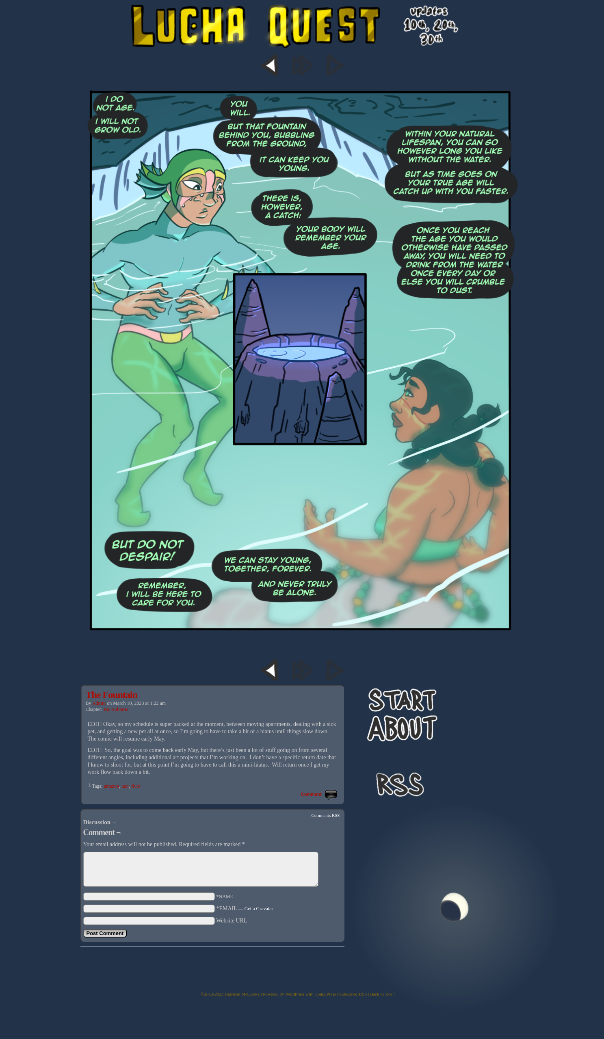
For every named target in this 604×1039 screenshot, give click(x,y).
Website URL (231, 921)
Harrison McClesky (242, 993)
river (136, 786)
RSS (363, 993)
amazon (111, 786)
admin (99, 703)
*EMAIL (244, 908)
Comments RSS (326, 815)
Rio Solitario (116, 709)
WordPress (294, 993)
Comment (312, 794)
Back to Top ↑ (382, 993)
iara (125, 786)
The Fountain (111, 694)
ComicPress (325, 993)
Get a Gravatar (259, 909)
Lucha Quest (302, 42)
